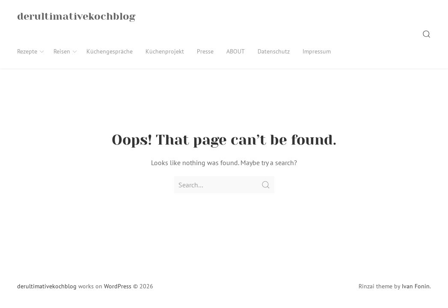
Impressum (317, 51)
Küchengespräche (109, 51)
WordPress (117, 286)
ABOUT (235, 51)
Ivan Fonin (416, 286)
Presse (205, 51)
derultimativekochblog (47, 286)
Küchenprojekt (164, 51)
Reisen (65, 51)
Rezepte (31, 51)
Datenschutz (274, 51)
